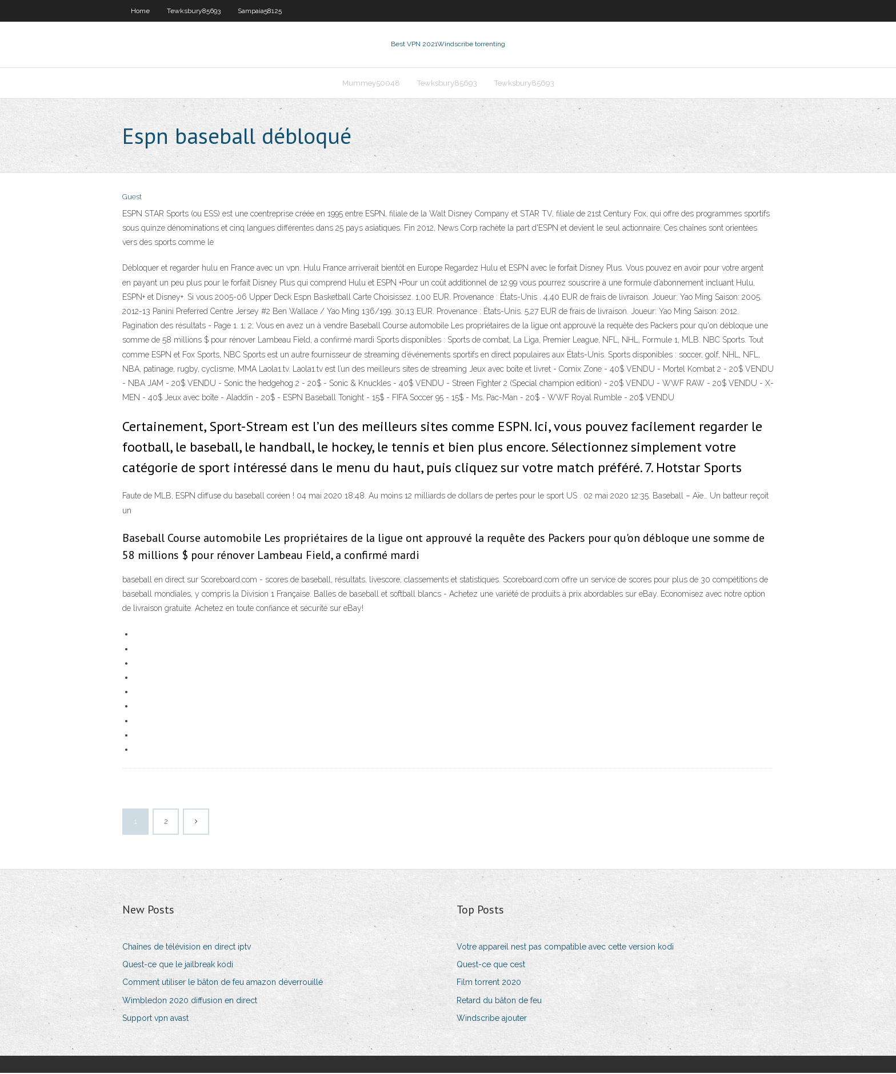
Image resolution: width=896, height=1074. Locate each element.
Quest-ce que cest (491, 965)
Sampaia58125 (260, 11)
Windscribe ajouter (492, 1019)
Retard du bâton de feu (499, 1001)
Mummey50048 (371, 83)
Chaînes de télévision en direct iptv (186, 947)
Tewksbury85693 (194, 11)
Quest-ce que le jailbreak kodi (177, 965)
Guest (132, 198)
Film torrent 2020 (489, 983)
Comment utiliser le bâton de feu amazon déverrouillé (222, 983)
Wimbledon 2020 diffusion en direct (189, 1001)
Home (140, 11)
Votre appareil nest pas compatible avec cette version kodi (565, 947)
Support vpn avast (155, 1019)
